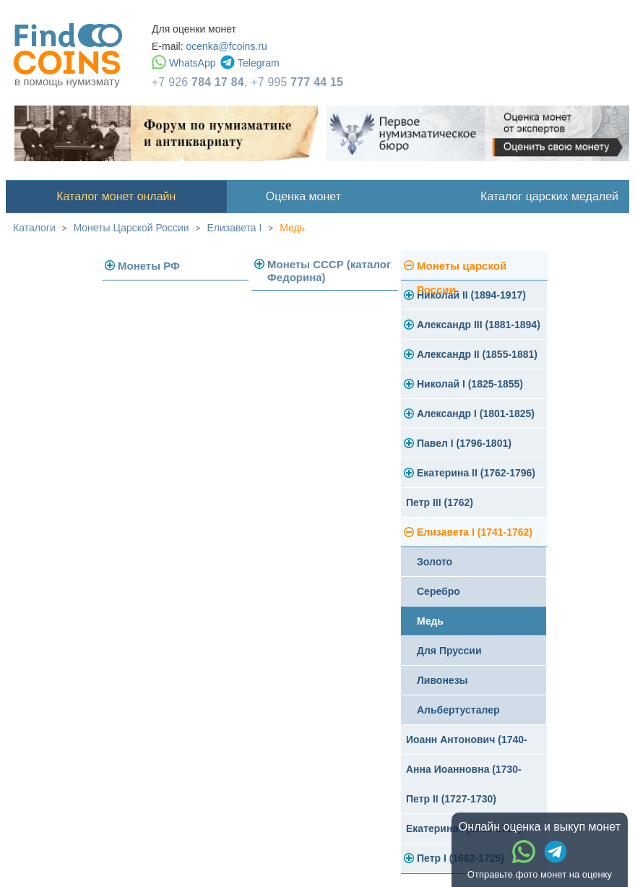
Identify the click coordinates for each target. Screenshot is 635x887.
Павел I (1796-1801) (464, 443)
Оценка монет (303, 196)
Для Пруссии (449, 650)
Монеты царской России (461, 270)
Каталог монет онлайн (116, 196)
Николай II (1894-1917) (471, 295)
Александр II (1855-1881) (477, 354)
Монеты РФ (149, 266)
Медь (292, 227)
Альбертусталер (458, 710)
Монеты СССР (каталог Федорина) (329, 270)
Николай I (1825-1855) (470, 384)
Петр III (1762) (439, 502)
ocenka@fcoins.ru (226, 46)
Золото (434, 561)
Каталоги (34, 227)
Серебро (438, 591)
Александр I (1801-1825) (476, 413)
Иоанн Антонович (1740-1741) (466, 744)
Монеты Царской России (131, 227)
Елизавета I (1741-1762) (474, 532)
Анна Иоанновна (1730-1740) (464, 773)
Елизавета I (234, 227)
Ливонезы (442, 680)
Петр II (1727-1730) (451, 799)
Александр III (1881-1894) (478, 324)
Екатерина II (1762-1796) (476, 473)
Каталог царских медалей (549, 196)
